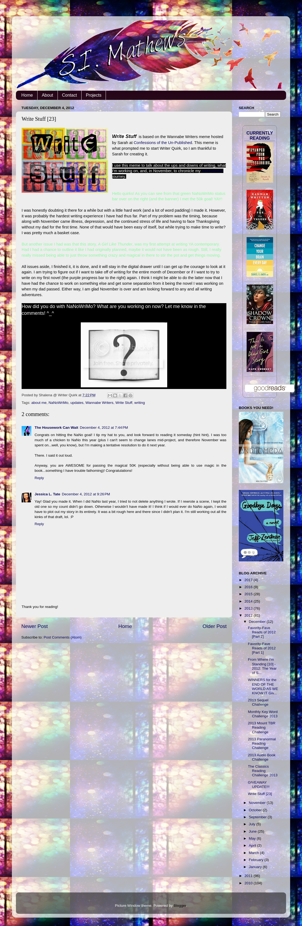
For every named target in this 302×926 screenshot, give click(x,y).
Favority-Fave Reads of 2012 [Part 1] (262, 648)
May (253, 838)
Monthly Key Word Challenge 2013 (263, 714)
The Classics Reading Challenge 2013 (263, 770)
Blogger (180, 906)
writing (139, 403)
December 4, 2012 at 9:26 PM (86, 494)
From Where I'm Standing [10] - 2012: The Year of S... (262, 666)
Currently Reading (259, 135)
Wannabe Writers (99, 403)
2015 (249, 594)
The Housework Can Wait (56, 428)
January (256, 867)
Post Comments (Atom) (63, 637)
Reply (39, 478)
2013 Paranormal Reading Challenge (262, 743)
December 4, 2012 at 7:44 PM (104, 428)
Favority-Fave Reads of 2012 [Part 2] (262, 632)
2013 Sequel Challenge (258, 702)
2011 (249, 876)
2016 (249, 587)
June (253, 831)
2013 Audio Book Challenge (262, 757)
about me (38, 403)
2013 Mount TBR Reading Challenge (262, 727)
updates (77, 403)
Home (27, 95)
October (256, 810)
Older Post (215, 626)
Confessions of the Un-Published (163, 142)
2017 (249, 580)
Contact (69, 95)
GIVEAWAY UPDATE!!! (259, 784)
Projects (94, 95)
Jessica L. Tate (47, 494)
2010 (249, 883)
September (258, 817)
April (253, 845)
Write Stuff (123, 403)
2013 (249, 608)
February (256, 860)
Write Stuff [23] (260, 794)
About (47, 95)
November (258, 803)
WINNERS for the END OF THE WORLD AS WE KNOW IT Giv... (263, 686)
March (254, 853)
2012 (249, 615)
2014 (249, 601)
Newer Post (34, 626)
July (252, 824)
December (258, 622)
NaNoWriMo (213, 171)
